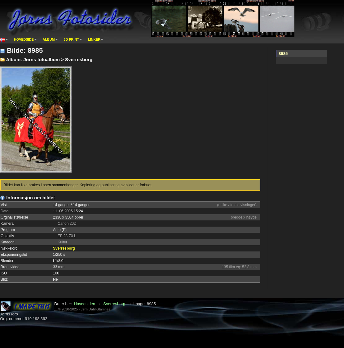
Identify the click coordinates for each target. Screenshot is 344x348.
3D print (71, 39)
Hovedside (24, 39)
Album (49, 39)
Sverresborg (64, 248)
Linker (94, 39)
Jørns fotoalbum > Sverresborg (57, 59)
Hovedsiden (84, 303)
